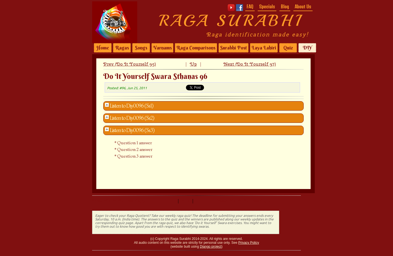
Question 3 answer (135, 156)
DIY (307, 48)
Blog (285, 6)
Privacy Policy (248, 243)
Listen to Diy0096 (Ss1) (131, 106)
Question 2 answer (135, 149)
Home (102, 48)
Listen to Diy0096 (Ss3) (132, 130)
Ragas (122, 48)
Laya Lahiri (264, 48)
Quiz (288, 48)
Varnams (162, 48)
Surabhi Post (233, 48)
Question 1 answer (134, 143)
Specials (267, 6)
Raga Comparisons (195, 48)
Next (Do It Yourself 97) (249, 64)
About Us (303, 6)
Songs (141, 48)
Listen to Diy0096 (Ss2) (132, 118)
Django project (210, 246)
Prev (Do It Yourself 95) (129, 64)
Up (193, 64)
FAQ (250, 6)
